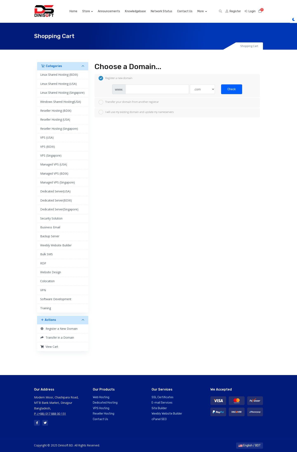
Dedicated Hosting (105, 402)
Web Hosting (101, 397)
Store (91, 11)
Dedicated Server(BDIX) (56, 200)
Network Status (166, 11)
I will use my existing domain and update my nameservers (136, 112)
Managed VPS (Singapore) (57, 182)
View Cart (49, 347)
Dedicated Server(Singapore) (59, 209)
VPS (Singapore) (50, 155)
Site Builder (159, 408)
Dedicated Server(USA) (55, 191)
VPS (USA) (47, 137)
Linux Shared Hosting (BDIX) (59, 75)
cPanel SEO (159, 419)
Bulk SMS (46, 254)
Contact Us (189, 11)
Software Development (55, 299)
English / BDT (249, 445)
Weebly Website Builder (56, 245)
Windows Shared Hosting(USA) (60, 102)
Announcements (114, 11)
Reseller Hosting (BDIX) (55, 111)
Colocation (47, 281)
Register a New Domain (59, 329)
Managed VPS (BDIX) (54, 173)
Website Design (50, 272)
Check (231, 89)
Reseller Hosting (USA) (55, 119)
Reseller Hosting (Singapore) (59, 129)
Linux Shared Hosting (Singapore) (62, 93)
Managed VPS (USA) (53, 164)
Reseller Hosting (103, 413)
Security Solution (51, 218)
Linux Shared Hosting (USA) (58, 84)
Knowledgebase (140, 11)
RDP (43, 263)
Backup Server (49, 236)
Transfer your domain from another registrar (129, 102)
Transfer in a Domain (57, 337)
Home (78, 11)
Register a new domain (115, 78)
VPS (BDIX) (47, 147)
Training (45, 308)
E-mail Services (162, 402)
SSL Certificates (162, 397)
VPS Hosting (101, 408)
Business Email (50, 227)
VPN (43, 290)
